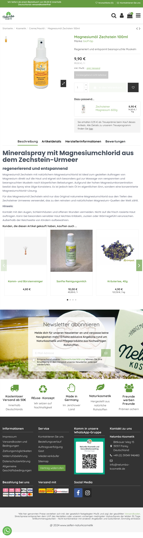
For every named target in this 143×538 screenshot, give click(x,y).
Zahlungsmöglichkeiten (17, 451)
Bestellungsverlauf (49, 441)
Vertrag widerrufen (52, 468)
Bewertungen (115, 141)
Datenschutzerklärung (73, 359)
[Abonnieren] (106, 353)
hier (91, 128)
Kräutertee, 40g (117, 281)
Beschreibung (28, 141)
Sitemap (43, 461)
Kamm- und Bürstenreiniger (25, 281)
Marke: (78, 41)
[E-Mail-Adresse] (66, 353)
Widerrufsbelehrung (15, 456)
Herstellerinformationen (83, 141)
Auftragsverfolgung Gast (50, 449)
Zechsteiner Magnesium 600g (106, 108)
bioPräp (88, 41)
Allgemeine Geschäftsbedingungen (17, 468)
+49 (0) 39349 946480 (126, 455)
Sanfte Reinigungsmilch (71, 281)
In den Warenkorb (107, 87)
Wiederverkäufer (48, 456)
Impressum (10, 436)
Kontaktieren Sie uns (130, 3)
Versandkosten (132, 513)
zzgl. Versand (93, 68)
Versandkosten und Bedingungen (15, 443)
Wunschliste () (104, 3)
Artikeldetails (51, 141)
